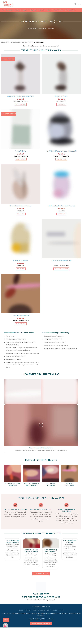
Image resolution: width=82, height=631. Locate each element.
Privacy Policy (77, 613)
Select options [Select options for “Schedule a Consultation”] (20, 323)
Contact (21, 610)
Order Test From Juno (61, 268)
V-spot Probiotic (20, 151)
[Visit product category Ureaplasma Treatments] (50, 477)
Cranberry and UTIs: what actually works (31, 551)
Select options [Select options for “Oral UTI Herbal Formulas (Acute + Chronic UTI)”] (61, 159)
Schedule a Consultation (21, 315)
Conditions (18, 10)
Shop (2, 10)
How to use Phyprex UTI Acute (69, 541)
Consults (9, 10)
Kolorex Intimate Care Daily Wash (21, 206)
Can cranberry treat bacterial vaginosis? (12, 541)
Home (3, 42)
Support (42, 10)
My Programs (59, 10)
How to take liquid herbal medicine (41, 448)
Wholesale (41, 610)
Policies (54, 610)
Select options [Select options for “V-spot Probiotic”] (20, 159)
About (50, 10)
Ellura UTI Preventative (20, 261)
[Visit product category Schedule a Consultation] (69, 477)
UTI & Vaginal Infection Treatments (21, 42)
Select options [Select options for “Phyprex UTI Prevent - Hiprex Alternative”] (20, 104)
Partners (28, 610)
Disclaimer (42, 615)
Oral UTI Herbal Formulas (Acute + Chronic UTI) (61, 151)
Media (34, 610)
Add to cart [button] (61, 104)
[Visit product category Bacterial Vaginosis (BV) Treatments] (31, 477)
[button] (75, 4)
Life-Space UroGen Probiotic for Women (61, 206)
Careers (61, 610)
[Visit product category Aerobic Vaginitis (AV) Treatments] (12, 477)
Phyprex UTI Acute (61, 96)
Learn (25, 10)
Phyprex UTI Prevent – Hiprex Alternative (20, 96)
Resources (34, 10)
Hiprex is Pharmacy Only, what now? (50, 551)
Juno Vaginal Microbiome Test (61, 261)
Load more (41, 574)
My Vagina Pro (70, 10)
